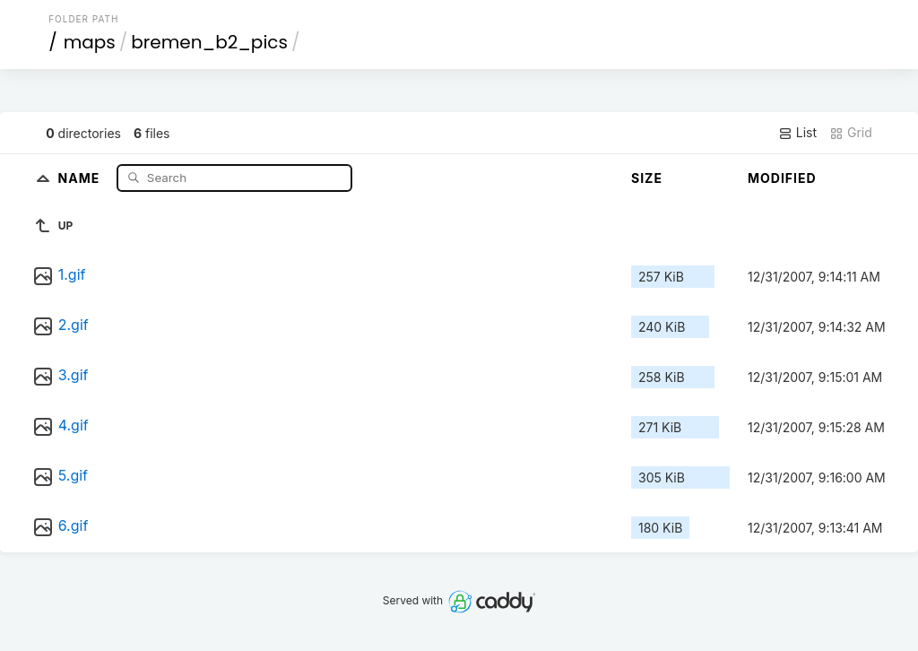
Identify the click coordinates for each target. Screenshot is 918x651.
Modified (782, 178)
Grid (850, 133)
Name (81, 177)
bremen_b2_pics (209, 42)
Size (647, 178)
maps (90, 42)
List (797, 133)
